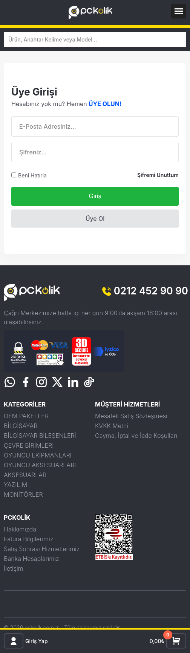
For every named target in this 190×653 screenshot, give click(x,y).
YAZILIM (15, 484)
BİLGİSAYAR (20, 426)
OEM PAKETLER (26, 416)
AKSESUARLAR (25, 475)
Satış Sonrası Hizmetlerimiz (42, 549)
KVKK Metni (111, 426)
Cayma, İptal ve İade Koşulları (136, 435)
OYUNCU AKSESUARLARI (40, 465)
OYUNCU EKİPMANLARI (38, 455)
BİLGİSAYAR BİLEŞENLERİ (40, 435)
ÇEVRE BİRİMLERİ (29, 445)
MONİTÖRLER (23, 494)
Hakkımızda (20, 529)
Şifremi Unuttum (158, 175)
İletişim (13, 568)
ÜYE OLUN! (105, 104)
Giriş (95, 196)
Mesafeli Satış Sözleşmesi (131, 416)
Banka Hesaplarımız (31, 558)
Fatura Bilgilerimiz (28, 539)
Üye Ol (95, 218)
